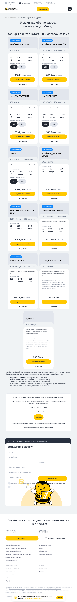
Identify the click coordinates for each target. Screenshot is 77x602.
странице (39, 592)
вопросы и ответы (45, 545)
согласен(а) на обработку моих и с (38, 483)
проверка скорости (45, 554)
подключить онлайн (23, 79)
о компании (43, 569)
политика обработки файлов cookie (52, 589)
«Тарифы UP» (10, 581)
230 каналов (59, 50)
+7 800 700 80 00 (50, 4)
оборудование (43, 551)
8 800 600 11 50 (38, 4)
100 (14, 67)
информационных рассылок (13, 592)
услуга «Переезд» (11, 560)
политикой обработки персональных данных (53, 483)
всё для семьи (10, 578)
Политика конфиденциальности (34, 589)
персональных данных (33, 483)
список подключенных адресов (16, 548)
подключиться (53, 478)
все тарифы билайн (12, 566)
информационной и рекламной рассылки (36, 487)
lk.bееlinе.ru (53, 590)
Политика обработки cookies (33, 598)
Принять (60, 597)
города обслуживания (13, 545)
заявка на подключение (13, 557)
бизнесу (41, 572)
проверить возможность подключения (18, 554)
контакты (42, 566)
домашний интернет (12, 569)
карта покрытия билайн (13, 551)
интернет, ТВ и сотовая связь (15, 575)
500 (22, 67)
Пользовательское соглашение (17, 589)
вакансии (42, 575)
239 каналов (31, 380)
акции (41, 548)
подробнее (23, 84)
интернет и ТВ (10, 572)
